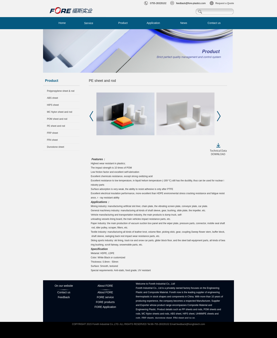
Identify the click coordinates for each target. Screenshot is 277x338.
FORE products (105, 302)
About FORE (105, 292)
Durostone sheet (55, 147)
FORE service (105, 297)
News (183, 22)
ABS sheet (52, 98)
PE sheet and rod (56, 126)
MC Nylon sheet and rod (59, 112)
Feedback (64, 297)
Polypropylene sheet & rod (60, 91)
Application (153, 22)
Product (123, 22)
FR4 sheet (52, 140)
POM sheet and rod (57, 119)
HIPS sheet (53, 105)
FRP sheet (52, 133)
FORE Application (105, 306)
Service (88, 23)
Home (62, 22)
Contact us (214, 22)
